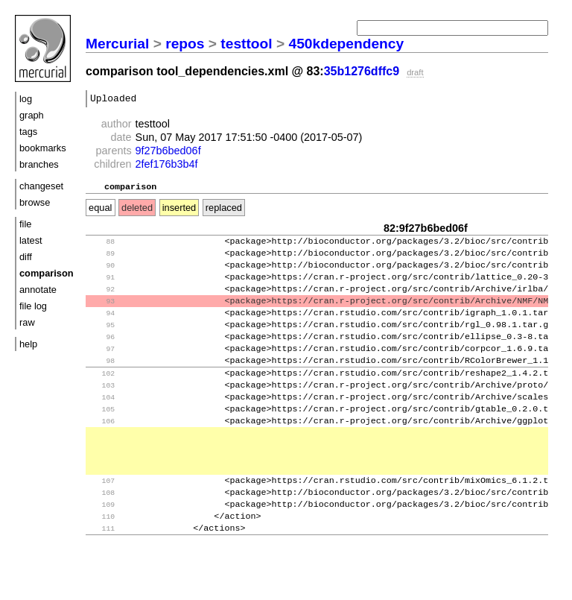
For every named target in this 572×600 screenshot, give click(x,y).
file (25, 224)
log (25, 98)
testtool (246, 43)
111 (102, 570)
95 (102, 341)
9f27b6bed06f (168, 153)
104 (102, 422)
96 (102, 354)
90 (102, 274)
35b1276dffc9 (361, 71)
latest (30, 240)
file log (33, 306)
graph (31, 115)
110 (102, 556)
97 (102, 368)
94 (102, 327)
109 (102, 543)
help (28, 344)
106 (102, 449)
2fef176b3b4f (167, 166)
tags (28, 131)
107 (102, 516)
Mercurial (117, 43)
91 (102, 287)
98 (102, 381)
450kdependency (346, 43)
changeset (41, 186)
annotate (38, 289)
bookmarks (42, 148)
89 (102, 260)
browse (34, 202)
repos (184, 43)
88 (102, 247)
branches (39, 164)
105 (102, 435)
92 (102, 301)
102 (102, 395)
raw (27, 322)
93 (102, 314)
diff (25, 256)
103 (102, 409)
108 (102, 529)
